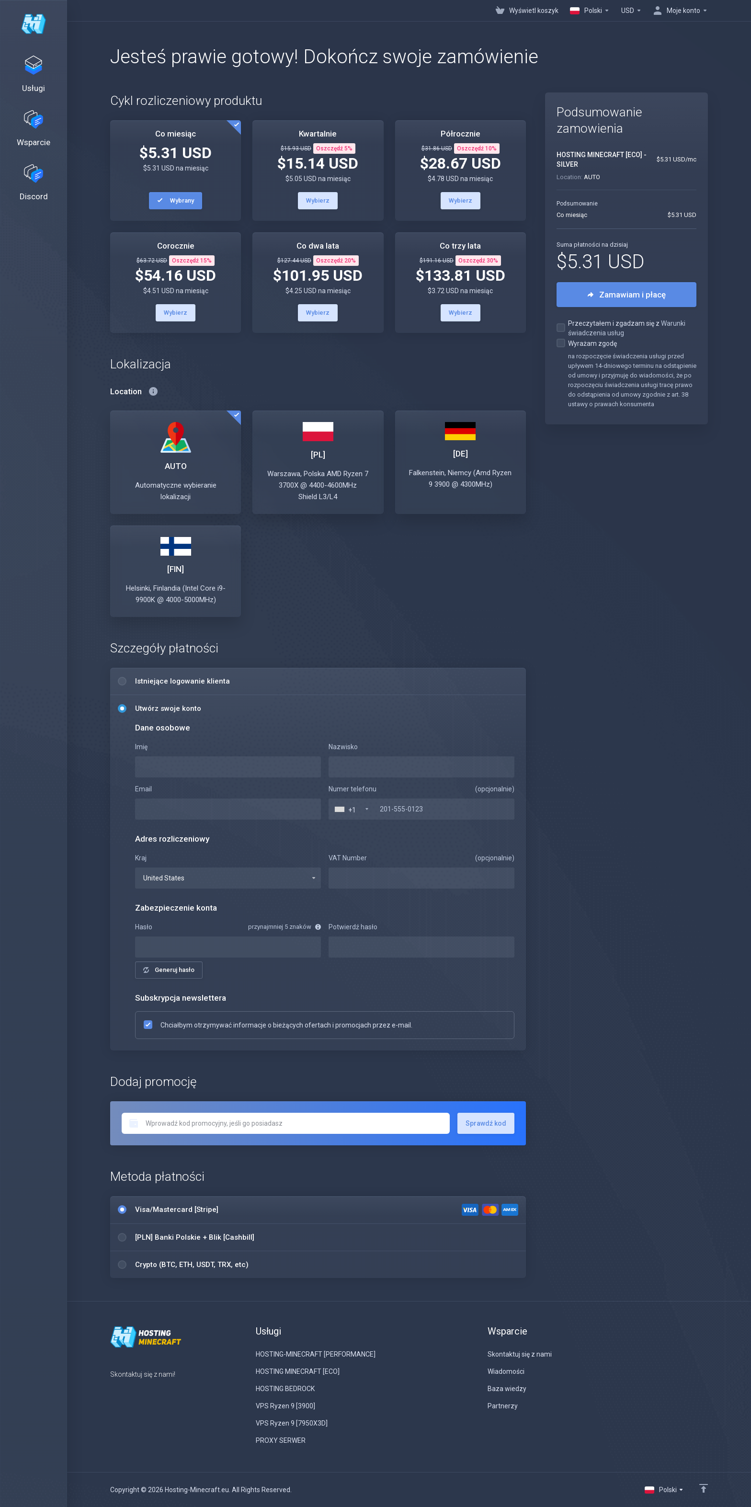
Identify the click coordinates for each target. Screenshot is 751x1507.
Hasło (143, 927)
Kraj (141, 858)
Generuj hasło (168, 969)
